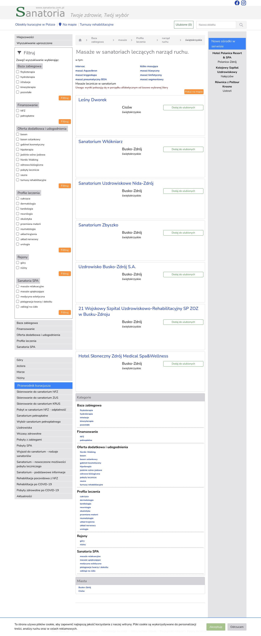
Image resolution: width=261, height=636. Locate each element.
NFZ (22, 111)
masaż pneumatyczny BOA (91, 79)
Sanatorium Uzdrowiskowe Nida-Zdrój (116, 183)
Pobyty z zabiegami (29, 440)
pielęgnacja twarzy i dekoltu (36, 301)
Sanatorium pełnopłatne (32, 416)
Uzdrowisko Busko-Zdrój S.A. (107, 267)
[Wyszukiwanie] (241, 25)
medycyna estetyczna (32, 296)
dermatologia (28, 203)
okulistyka (26, 219)
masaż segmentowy (151, 79)
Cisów (81, 591)
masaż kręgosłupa (86, 75)
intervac (80, 66)
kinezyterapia (28, 87)
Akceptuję (215, 627)
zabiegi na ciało (29, 306)
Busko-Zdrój (84, 587)
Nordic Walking (29, 159)
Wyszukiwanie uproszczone (34, 43)
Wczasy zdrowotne (29, 434)
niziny (23, 268)
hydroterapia (27, 77)
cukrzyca (25, 198)
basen (23, 134)
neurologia (26, 214)
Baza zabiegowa (27, 323)
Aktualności (24, 496)
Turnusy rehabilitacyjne (96, 24)
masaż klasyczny (150, 70)
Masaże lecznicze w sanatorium (95, 84)
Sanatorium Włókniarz (100, 141)
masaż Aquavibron (86, 70)
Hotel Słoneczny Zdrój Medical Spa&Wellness (123, 356)
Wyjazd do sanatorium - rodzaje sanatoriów (37, 454)
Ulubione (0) (184, 25)
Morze (21, 372)
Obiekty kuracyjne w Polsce (35, 24)
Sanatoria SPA (26, 347)
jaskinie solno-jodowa (32, 154)
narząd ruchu (166, 40)
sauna (23, 175)
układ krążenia (28, 234)
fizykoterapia (27, 72)
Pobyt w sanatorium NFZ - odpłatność (41, 410)
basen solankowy (30, 139)
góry (23, 263)
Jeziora (21, 366)
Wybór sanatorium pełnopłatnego (39, 422)
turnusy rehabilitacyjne (33, 180)
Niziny (21, 378)
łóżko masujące (149, 66)
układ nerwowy (29, 239)
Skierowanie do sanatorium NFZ (37, 392)
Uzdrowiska (24, 428)
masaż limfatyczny (151, 75)
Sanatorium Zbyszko (98, 225)
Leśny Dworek (92, 100)
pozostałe (26, 92)
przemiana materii (30, 224)
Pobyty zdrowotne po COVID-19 (38, 490)
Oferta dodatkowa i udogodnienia (38, 335)
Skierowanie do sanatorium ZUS (37, 398)
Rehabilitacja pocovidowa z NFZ (37, 478)
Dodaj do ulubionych (183, 107)
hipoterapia (26, 149)
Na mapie (67, 24)
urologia (25, 244)
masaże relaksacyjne (32, 286)
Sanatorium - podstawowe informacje (41, 472)
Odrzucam (237, 627)
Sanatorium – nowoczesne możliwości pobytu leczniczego (41, 464)
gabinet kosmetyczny (32, 144)
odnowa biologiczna (31, 165)
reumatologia (28, 229)
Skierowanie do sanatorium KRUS (38, 404)
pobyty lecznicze (29, 170)
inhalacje (25, 82)
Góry (20, 360)
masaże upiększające (32, 291)
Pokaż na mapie (194, 91)
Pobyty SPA (24, 446)
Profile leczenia (26, 341)
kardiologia (26, 208)
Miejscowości (25, 37)
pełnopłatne (27, 116)
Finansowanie (26, 329)
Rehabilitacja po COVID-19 (34, 484)
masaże (122, 40)
